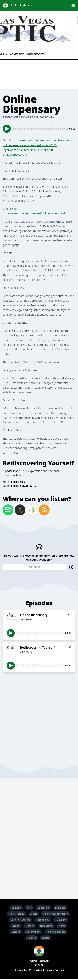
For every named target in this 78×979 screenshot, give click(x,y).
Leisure (16, 931)
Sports (45, 937)
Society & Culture (20, 919)
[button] (73, 5)
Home (17, 970)
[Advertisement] (39, 714)
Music (33, 913)
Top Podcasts (32, 970)
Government (33, 931)
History (29, 925)
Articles (47, 970)
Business (60, 907)
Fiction (15, 925)
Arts (29, 907)
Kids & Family (16, 913)
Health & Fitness (55, 931)
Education (43, 907)
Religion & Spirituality (55, 913)
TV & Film (60, 919)
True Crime (46, 925)
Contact (59, 970)
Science (31, 937)
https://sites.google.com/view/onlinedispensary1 (34, 213)
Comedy (16, 907)
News (62, 925)
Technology (42, 919)
